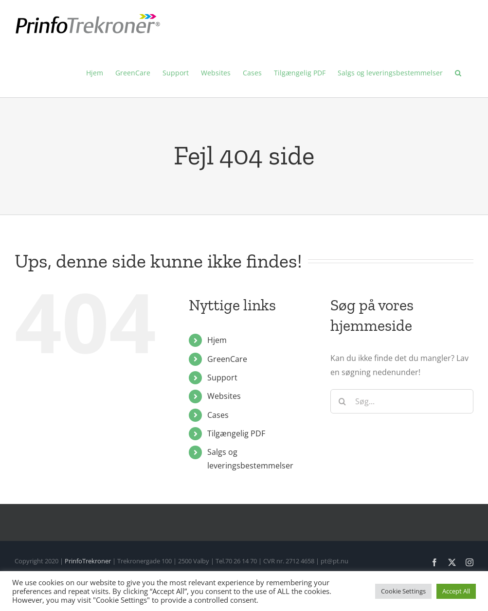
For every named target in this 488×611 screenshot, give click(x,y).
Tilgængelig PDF (236, 433)
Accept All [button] (456, 591)
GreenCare (227, 359)
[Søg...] (401, 401)
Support (222, 377)
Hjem (217, 340)
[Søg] (342, 401)
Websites (224, 396)
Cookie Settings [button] (403, 591)
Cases (218, 415)
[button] (458, 73)
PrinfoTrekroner (88, 561)
